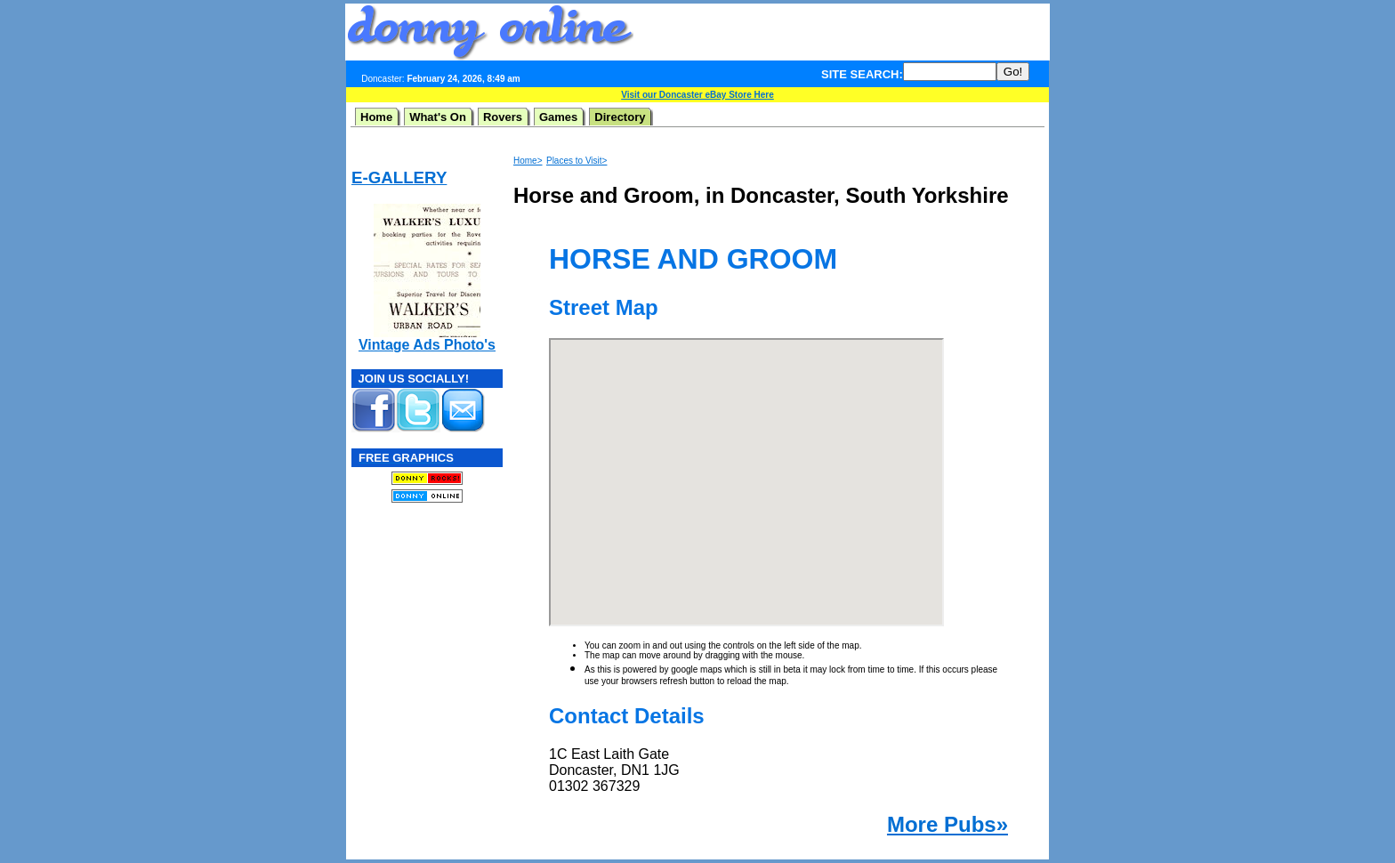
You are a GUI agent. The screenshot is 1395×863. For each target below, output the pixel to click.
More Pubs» (947, 824)
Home (376, 117)
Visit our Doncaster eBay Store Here (697, 95)
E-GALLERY (399, 177)
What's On (437, 117)
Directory (619, 117)
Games (558, 117)
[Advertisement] (841, 32)
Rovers (502, 117)
